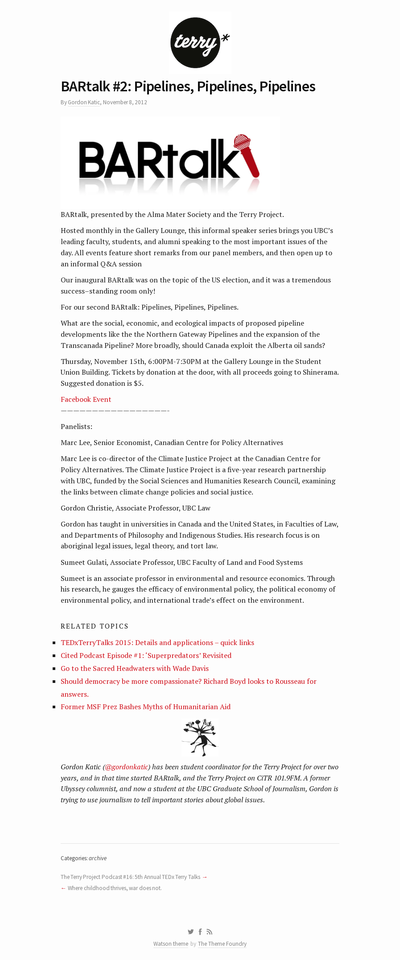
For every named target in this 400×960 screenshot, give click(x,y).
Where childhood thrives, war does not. (115, 888)
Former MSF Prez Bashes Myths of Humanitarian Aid (146, 706)
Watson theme (170, 944)
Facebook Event (86, 399)
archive (98, 858)
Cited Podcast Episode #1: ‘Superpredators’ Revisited (146, 655)
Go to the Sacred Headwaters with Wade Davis (135, 668)
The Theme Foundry (222, 944)
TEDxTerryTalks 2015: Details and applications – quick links (157, 642)
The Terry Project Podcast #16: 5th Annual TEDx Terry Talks (130, 877)
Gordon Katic (84, 102)
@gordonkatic (126, 767)
